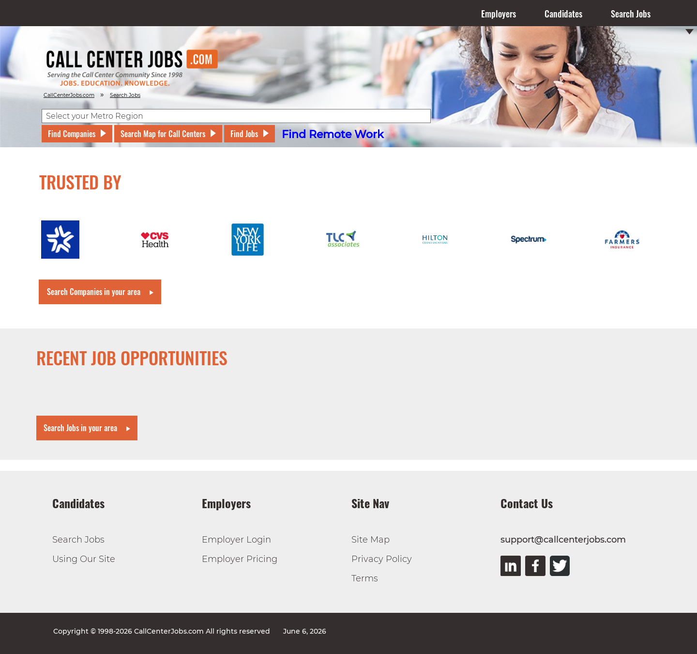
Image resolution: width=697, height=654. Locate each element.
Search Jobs (631, 13)
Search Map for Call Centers (163, 134)
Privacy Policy (381, 559)
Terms (364, 578)
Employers (498, 13)
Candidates (563, 13)
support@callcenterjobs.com (563, 539)
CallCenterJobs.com (69, 95)
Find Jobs (244, 134)
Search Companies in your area (93, 291)
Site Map (370, 539)
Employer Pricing (239, 559)
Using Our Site (83, 559)
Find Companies (71, 134)
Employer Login (236, 539)
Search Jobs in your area (80, 428)
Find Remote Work (333, 134)
